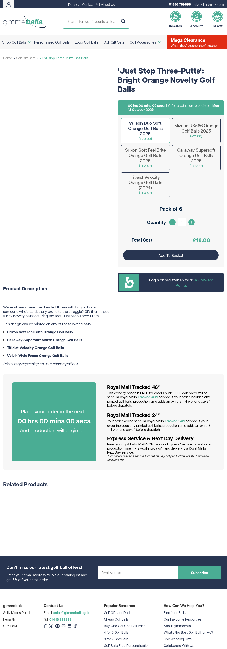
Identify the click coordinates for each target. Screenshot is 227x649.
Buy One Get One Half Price (125, 626)
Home (7, 58)
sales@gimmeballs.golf (71, 612)
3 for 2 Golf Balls (116, 639)
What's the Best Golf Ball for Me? (188, 632)
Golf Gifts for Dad (117, 612)
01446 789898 (180, 4)
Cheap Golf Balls (116, 619)
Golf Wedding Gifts (178, 639)
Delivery (73, 4)
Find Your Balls (175, 612)
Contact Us (90, 4)
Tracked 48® (148, 397)
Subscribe (199, 572)
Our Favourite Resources (182, 619)
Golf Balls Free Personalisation (126, 645)
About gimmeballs (177, 626)
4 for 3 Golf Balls (116, 632)
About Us (108, 4)
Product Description (25, 288)
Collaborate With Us (179, 645)
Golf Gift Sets (25, 58)
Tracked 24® (175, 421)
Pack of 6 (171, 208)
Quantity (156, 222)
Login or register (164, 280)
